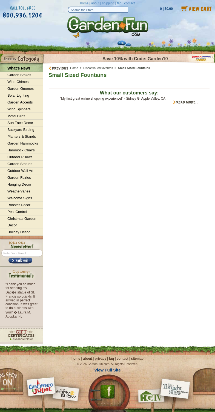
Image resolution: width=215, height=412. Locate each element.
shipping (108, 3)
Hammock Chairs (21, 150)
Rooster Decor (18, 205)
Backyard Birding (20, 130)
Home (74, 68)
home (84, 3)
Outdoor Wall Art (20, 171)
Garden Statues (19, 164)
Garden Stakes (19, 75)
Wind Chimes (17, 82)
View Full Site (107, 370)
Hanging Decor (19, 184)
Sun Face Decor (20, 123)
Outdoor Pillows (19, 157)
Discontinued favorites (98, 68)
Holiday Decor (18, 232)
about (95, 3)
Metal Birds (16, 116)
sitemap (137, 359)
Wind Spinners (19, 109)
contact (129, 3)
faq (119, 3)
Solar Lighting (18, 95)
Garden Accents (20, 102)
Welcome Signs (19, 198)
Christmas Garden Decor (21, 222)
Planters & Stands (21, 136)
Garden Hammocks (22, 143)
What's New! (18, 68)
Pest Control (17, 212)
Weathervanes (18, 191)
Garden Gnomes (20, 89)
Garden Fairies (19, 177)
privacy (100, 359)
